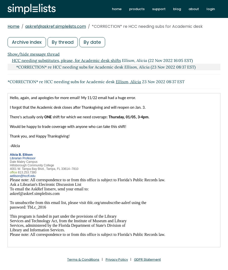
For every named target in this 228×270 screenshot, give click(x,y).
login (211, 9)
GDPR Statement (147, 259)
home (117, 9)
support (159, 9)
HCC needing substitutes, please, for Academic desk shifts (66, 60)
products (137, 9)
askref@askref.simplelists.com (55, 26)
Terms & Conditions (83, 259)
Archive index (27, 42)
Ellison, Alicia (128, 81)
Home (13, 26)
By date (92, 42)
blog (177, 9)
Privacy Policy (117, 259)
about (194, 9)
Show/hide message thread (34, 54)
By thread (63, 42)
